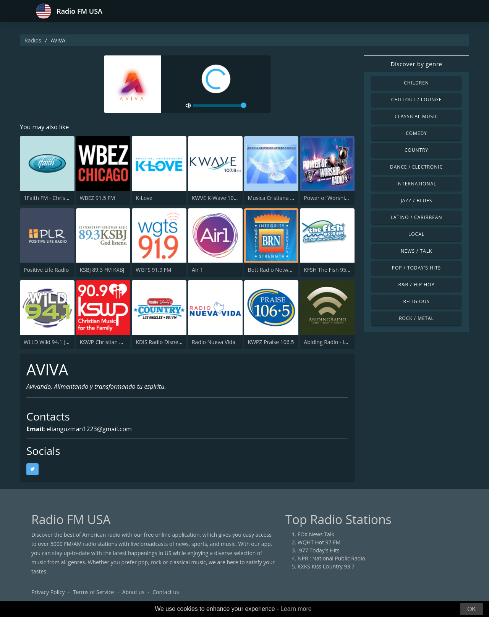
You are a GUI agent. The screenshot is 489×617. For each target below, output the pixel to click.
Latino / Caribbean (416, 217)
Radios (32, 40)
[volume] (219, 105)
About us (133, 592)
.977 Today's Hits (319, 550)
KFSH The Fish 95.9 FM (331, 269)
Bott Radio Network (272, 269)
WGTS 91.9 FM (153, 269)
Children (416, 83)
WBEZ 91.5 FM (97, 197)
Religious (416, 301)
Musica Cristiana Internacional (285, 197)
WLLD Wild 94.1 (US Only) (55, 342)
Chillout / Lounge (416, 99)
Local (416, 234)
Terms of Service (93, 592)
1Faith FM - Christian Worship (60, 197)
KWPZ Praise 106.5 (271, 342)
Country (416, 150)
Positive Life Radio (46, 269)
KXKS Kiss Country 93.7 (326, 566)
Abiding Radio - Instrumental (339, 342)
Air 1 (197, 269)
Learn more (296, 609)
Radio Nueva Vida (213, 342)
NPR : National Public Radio (331, 558)
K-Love (144, 197)
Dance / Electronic (416, 167)
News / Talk (416, 251)
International (416, 183)
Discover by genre (416, 64)
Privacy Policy (48, 592)
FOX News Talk (316, 534)
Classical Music (416, 116)
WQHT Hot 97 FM (319, 542)
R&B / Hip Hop (416, 284)
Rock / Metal (416, 318)
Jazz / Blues (416, 200)
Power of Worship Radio (334, 197)
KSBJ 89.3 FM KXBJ (102, 269)
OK (471, 609)
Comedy (416, 133)
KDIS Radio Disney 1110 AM (170, 342)
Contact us (165, 592)
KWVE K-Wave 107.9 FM (221, 197)
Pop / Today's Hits (416, 268)
